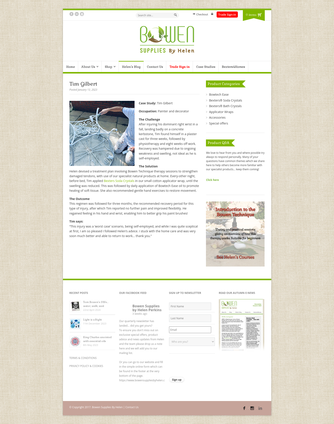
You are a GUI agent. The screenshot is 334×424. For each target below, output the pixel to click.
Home (70, 67)
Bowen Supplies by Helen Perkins (146, 308)
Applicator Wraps (221, 112)
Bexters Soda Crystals (119, 181)
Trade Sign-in (227, 14)
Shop (109, 67)
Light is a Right (92, 319)
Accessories (217, 117)
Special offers (218, 123)
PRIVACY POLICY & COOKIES (86, 366)
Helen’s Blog (131, 67)
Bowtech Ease (219, 94)
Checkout (202, 14)
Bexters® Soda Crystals (225, 100)
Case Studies (205, 67)
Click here (212, 180)
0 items (251, 14)
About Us (88, 67)
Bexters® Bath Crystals (225, 106)
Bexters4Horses (233, 67)
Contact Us (155, 67)
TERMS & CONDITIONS (83, 358)
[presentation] (202, 364)
